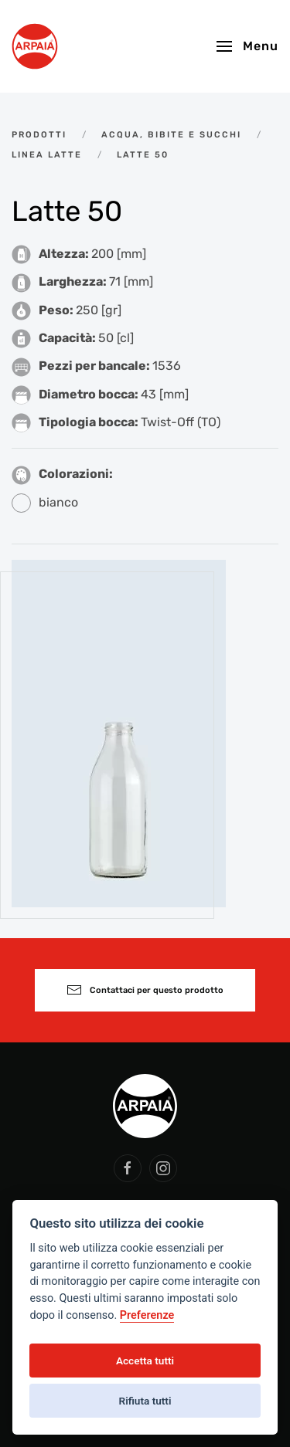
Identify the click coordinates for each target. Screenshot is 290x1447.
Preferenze (147, 1315)
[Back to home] (35, 46)
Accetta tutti (145, 1360)
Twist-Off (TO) (180, 422)
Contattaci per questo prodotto (145, 990)
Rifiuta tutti (145, 1400)
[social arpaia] (128, 1168)
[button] (247, 46)
